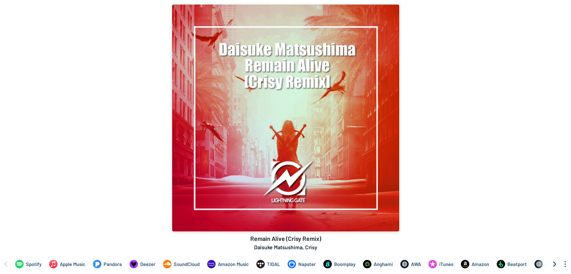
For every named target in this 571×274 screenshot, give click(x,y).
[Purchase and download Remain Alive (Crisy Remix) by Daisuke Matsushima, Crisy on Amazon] (475, 264)
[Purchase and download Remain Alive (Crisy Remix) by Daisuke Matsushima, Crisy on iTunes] (440, 264)
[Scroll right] (555, 264)
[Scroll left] (6, 264)
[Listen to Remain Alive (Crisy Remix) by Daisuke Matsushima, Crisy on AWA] (410, 264)
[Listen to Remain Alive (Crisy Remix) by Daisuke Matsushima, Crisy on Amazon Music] (228, 264)
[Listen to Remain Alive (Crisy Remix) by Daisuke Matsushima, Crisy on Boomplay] (339, 264)
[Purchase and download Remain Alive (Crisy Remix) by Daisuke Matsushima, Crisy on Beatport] (512, 264)
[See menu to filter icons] (565, 264)
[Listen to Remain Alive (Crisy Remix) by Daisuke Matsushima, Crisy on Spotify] (28, 264)
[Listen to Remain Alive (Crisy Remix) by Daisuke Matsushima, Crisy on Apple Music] (67, 264)
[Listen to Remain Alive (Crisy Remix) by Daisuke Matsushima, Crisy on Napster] (302, 264)
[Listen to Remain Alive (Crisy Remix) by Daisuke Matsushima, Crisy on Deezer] (142, 264)
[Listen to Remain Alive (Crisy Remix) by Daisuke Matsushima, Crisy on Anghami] (378, 264)
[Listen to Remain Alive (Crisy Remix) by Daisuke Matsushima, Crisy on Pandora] (107, 264)
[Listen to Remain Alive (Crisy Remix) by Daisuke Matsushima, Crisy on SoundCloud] (181, 264)
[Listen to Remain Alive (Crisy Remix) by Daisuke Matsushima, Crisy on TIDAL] (268, 264)
